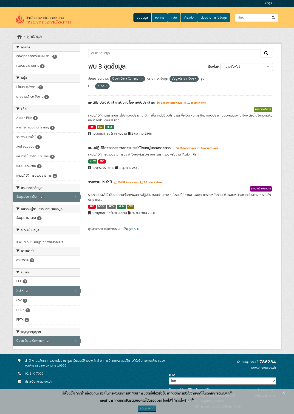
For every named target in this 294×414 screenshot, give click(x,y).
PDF (92, 127)
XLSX (110, 127)
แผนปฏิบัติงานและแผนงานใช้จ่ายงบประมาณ (122, 103)
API (120, 229)
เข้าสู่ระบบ (270, 3)
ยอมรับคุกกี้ (147, 408)
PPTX (111, 206)
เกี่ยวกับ (189, 17)
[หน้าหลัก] (19, 37)
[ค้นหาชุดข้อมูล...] (256, 18)
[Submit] (274, 18)
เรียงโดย (213, 66)
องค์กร (159, 17)
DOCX (101, 206)
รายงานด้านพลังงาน (261, 188)
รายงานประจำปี (100, 182)
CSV (100, 127)
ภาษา (172, 374)
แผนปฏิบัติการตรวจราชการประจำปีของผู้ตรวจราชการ (130, 148)
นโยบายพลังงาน (263, 109)
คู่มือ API (133, 229)
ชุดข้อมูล (142, 17)
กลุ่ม (174, 17)
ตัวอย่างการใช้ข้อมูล (214, 17)
